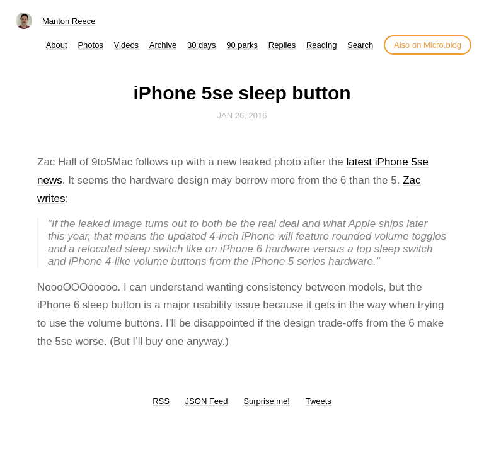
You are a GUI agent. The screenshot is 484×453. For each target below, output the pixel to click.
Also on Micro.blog (427, 45)
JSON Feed (206, 401)
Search (360, 45)
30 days (201, 45)
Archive (162, 45)
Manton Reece (69, 21)
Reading (321, 45)
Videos (126, 45)
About (56, 45)
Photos (90, 45)
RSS (161, 401)
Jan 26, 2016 (242, 115)
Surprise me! (266, 401)
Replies (282, 45)
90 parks (242, 45)
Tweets (318, 401)
